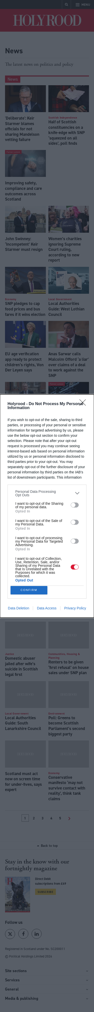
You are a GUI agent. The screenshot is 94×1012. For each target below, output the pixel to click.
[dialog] (47, 506)
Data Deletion (18, 610)
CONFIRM (30, 590)
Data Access (46, 610)
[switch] (75, 503)
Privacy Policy (75, 610)
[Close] (84, 403)
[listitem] (47, 492)
